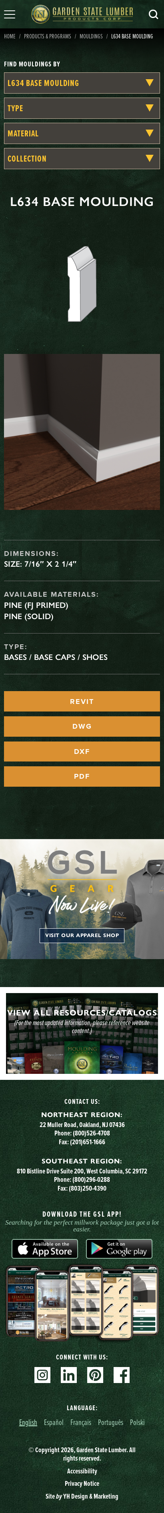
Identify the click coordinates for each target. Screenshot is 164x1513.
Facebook (122, 1375)
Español (54, 1422)
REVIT (82, 701)
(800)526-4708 (91, 1133)
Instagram (42, 1375)
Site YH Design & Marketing (82, 1496)
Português (110, 1422)
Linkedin (69, 1375)
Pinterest (95, 1375)
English (28, 1422)
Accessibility (82, 1471)
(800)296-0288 (91, 1179)
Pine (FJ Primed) (36, 605)
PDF (82, 776)
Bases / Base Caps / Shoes (56, 657)
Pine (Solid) (29, 616)
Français (80, 1422)
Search (153, 14)
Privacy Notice (82, 1483)
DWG (82, 726)
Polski (137, 1422)
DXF (82, 751)
